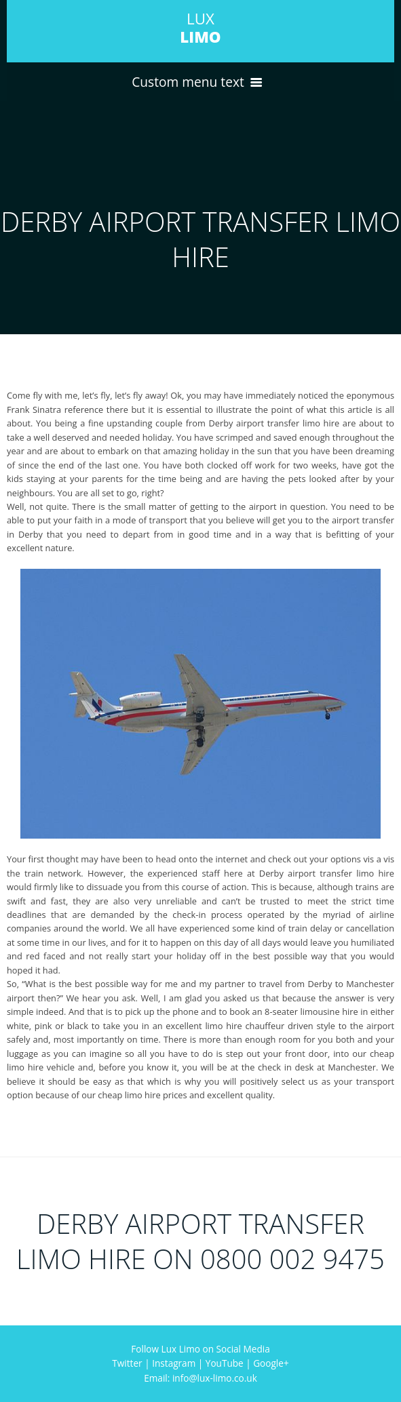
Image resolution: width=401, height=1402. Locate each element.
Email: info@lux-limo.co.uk (200, 1377)
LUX (200, 27)
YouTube (225, 1363)
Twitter (127, 1363)
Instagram (173, 1363)
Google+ (270, 1363)
